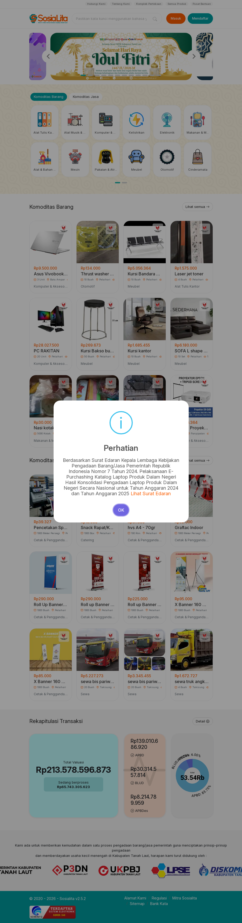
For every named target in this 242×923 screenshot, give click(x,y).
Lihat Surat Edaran (151, 493)
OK (121, 510)
